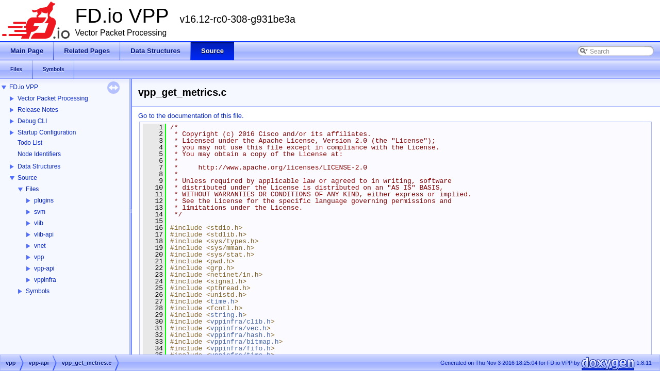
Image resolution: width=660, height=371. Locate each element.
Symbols (38, 291)
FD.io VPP (23, 87)
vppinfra (45, 279)
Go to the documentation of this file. (191, 116)
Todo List (30, 142)
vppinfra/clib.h (240, 321)
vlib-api (44, 234)
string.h (226, 314)
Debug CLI (32, 121)
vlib (38, 223)
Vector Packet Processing (53, 98)
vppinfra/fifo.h (240, 348)
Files (32, 189)
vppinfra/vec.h (238, 328)
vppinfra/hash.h (240, 335)
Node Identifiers (39, 154)
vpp (39, 257)
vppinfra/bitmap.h (244, 341)
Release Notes (38, 109)
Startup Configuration (47, 132)
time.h (222, 301)
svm (39, 211)
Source (27, 177)
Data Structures (39, 166)
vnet (40, 245)
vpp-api (44, 268)
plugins (44, 200)
